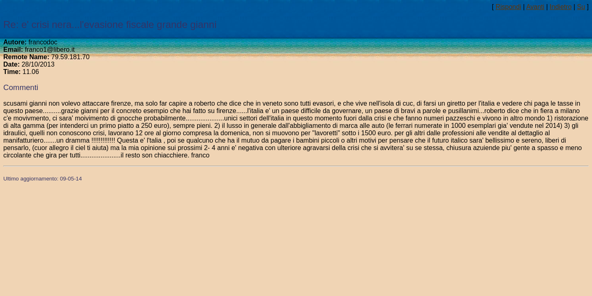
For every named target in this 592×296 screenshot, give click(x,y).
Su (581, 6)
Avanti (535, 6)
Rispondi (508, 6)
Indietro (560, 6)
